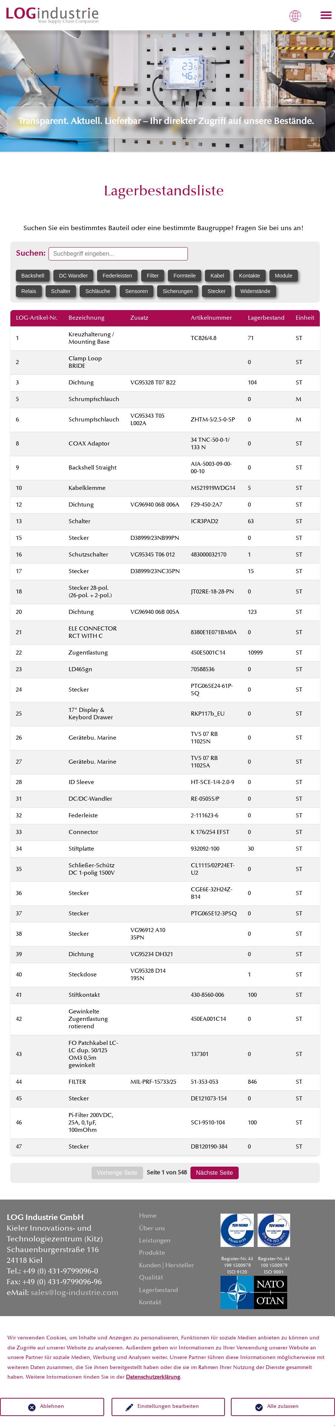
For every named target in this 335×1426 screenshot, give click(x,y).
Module (283, 276)
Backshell (32, 276)
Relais (28, 291)
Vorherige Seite (117, 1173)
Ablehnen (52, 1406)
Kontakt (150, 1303)
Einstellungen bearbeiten (168, 1406)
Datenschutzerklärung (153, 1377)
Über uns (152, 1229)
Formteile (184, 276)
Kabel (217, 276)
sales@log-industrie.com (75, 1293)
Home (147, 1216)
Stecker (217, 291)
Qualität (151, 1278)
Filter (153, 276)
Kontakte (249, 276)
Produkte (152, 1253)
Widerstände (256, 291)
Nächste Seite (214, 1173)
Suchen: (30, 254)
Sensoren (136, 291)
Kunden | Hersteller (166, 1266)
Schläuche (97, 291)
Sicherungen (178, 291)
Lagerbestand (158, 1291)
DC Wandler (73, 276)
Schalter (61, 291)
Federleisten (117, 276)
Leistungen (154, 1241)
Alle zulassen (283, 1406)
